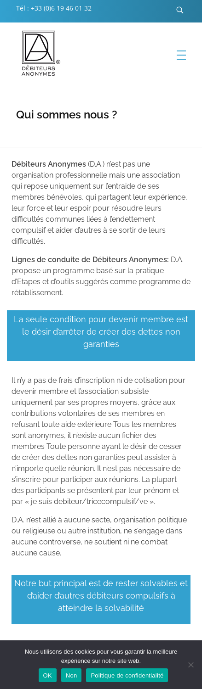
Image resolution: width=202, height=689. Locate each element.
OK (47, 675)
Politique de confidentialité (127, 675)
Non (71, 675)
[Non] (190, 664)
